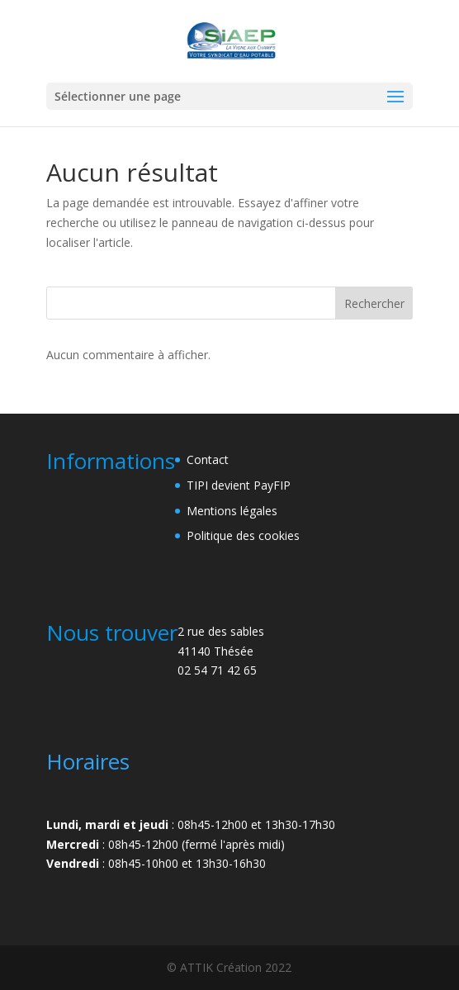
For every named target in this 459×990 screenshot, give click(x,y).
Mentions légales (232, 511)
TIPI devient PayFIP (239, 485)
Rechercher (374, 303)
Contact (208, 459)
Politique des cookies (243, 535)
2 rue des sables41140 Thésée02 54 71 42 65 (220, 651)
